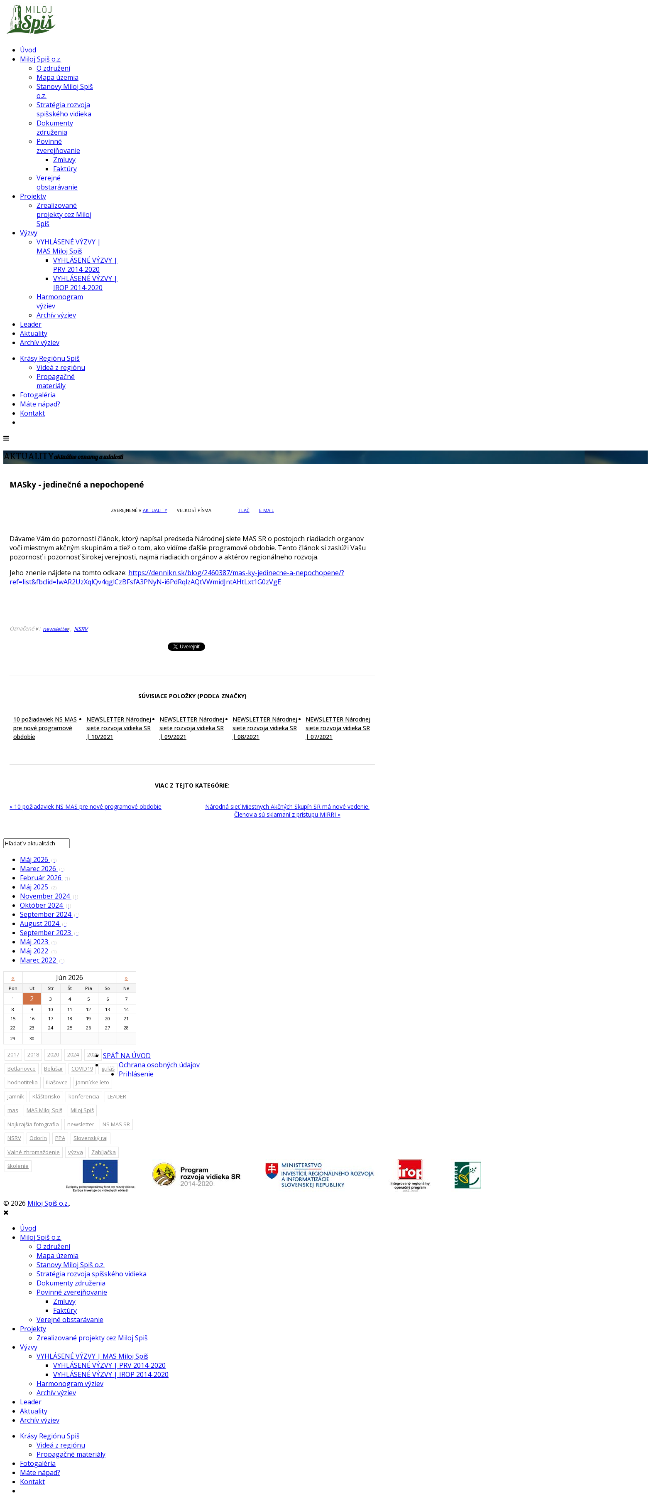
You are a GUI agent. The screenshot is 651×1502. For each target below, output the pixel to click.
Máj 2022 (38, 950)
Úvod (28, 49)
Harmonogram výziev (70, 1383)
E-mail (266, 510)
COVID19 (82, 1068)
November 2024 (49, 896)
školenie (18, 1166)
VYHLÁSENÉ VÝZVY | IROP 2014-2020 (85, 283)
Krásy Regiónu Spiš (50, 358)
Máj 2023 (38, 941)
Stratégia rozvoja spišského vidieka (64, 109)
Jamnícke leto (92, 1082)
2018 (33, 1054)
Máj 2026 (38, 859)
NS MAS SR (116, 1124)
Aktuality (33, 333)
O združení (53, 68)
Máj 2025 (38, 886)
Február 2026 (45, 877)
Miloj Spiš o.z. (40, 59)
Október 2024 (45, 905)
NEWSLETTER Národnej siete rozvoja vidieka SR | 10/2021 (118, 728)
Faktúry (65, 168)
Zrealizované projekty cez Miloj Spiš (64, 214)
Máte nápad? (40, 404)
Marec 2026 (42, 868)
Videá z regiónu (61, 367)
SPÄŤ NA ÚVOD (127, 1055)
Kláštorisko (46, 1096)
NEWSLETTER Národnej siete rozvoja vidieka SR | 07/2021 (338, 728)
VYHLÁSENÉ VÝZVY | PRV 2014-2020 (85, 265)
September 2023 (49, 932)
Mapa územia (57, 77)
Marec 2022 (42, 960)
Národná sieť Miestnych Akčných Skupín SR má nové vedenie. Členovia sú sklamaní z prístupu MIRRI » (287, 810)
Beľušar (53, 1068)
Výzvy (28, 232)
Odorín (38, 1138)
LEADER (117, 1096)
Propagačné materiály (56, 381)
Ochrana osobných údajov (159, 1064)
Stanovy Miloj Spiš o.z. (71, 1264)
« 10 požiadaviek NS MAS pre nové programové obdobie (86, 806)
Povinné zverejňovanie (58, 146)
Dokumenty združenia (55, 127)
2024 (73, 1054)
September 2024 (49, 914)
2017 (13, 1054)
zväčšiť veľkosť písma (218, 510)
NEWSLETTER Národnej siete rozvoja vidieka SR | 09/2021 (191, 728)
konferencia (84, 1096)
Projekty (33, 196)
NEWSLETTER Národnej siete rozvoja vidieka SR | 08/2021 (264, 728)
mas (12, 1110)
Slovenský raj (90, 1138)
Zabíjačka (103, 1152)
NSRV (81, 629)
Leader (31, 324)
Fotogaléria (38, 394)
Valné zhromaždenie (33, 1152)
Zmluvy (64, 159)
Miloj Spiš (82, 1110)
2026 (93, 1054)
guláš (108, 1068)
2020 (53, 1054)
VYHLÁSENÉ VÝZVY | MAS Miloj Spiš (69, 246)
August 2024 (43, 923)
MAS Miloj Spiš (44, 1110)
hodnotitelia (22, 1082)
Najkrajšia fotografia (33, 1124)
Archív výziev (56, 315)
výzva (75, 1152)
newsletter (56, 629)
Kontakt (32, 413)
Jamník (15, 1096)
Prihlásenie (136, 1073)
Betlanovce (21, 1068)
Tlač (244, 510)
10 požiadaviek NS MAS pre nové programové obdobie (45, 728)
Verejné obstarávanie (57, 182)
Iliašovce (57, 1082)
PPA (60, 1138)
